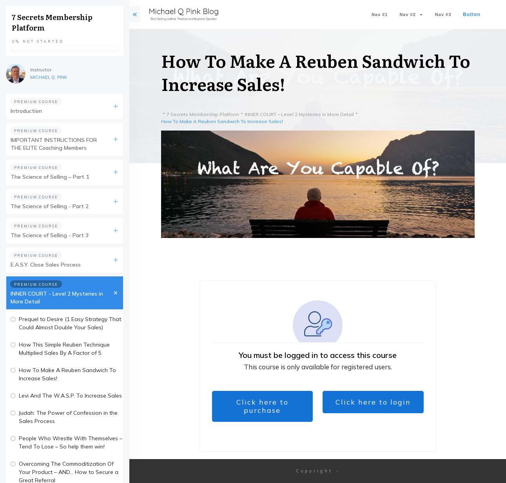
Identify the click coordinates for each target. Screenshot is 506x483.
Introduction (26, 110)
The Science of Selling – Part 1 (50, 176)
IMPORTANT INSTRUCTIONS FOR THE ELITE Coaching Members (54, 143)
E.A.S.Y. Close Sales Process (46, 264)
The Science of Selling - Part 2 (50, 206)
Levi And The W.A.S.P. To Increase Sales (70, 395)
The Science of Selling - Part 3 (50, 235)
